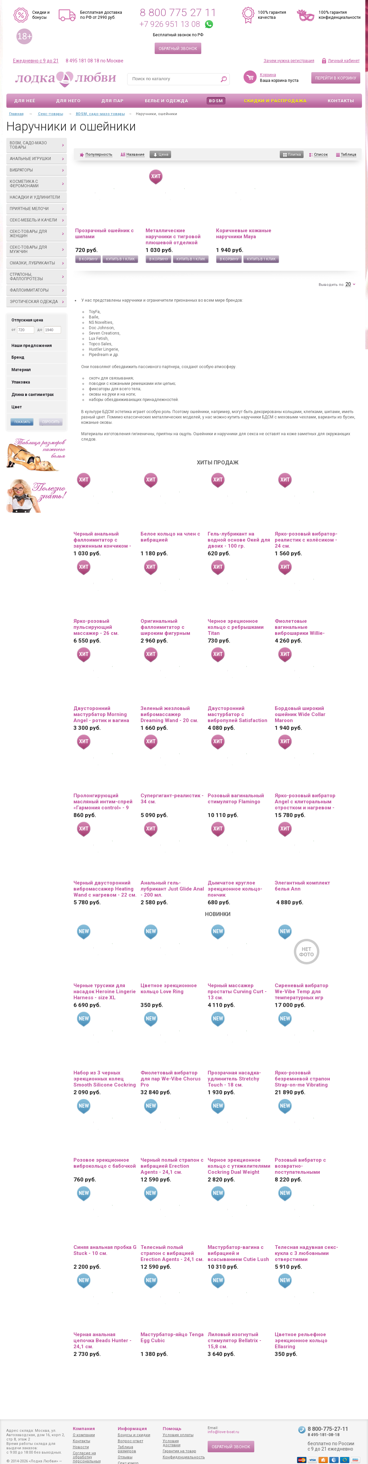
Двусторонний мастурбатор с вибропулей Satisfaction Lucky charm (237, 714)
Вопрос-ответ (130, 1441)
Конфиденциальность (184, 1457)
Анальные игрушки (37, 158)
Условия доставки (171, 1443)
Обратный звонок (178, 48)
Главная (16, 114)
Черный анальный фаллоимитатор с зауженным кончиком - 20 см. (102, 540)
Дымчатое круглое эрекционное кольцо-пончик (235, 889)
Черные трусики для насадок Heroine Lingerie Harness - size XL (104, 991)
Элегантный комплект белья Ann (302, 886)
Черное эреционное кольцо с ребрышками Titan (236, 627)
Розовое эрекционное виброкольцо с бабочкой (104, 1163)
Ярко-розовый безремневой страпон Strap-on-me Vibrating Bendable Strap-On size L (305, 1079)
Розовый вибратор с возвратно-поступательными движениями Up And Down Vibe (300, 1166)
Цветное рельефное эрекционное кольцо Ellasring (301, 1340)
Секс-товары (50, 114)
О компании (84, 1435)
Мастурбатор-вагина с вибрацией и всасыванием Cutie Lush (238, 1253)
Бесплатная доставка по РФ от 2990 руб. (101, 15)
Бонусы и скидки (134, 1435)
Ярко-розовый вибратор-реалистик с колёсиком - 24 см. (306, 540)
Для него (68, 100)
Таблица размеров (127, 1449)
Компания (84, 1428)
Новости (81, 1447)
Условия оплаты (178, 1435)
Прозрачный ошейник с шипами (104, 234)
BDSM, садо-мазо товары (37, 145)
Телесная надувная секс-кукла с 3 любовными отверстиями (306, 1253)
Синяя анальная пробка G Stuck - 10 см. (105, 1250)
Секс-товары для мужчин (37, 249)
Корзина (268, 74)
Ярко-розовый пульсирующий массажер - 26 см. (96, 627)
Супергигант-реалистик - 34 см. (172, 799)
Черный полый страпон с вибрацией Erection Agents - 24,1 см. (172, 1166)
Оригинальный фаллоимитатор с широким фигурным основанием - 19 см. (166, 627)
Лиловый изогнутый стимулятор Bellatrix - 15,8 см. (234, 1340)
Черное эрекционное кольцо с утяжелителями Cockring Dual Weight (239, 1166)
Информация (132, 1428)
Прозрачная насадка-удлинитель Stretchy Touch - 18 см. (234, 1079)
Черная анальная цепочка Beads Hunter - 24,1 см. (102, 1340)
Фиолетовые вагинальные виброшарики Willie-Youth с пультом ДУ (300, 627)
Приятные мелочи (37, 208)
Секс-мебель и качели (37, 220)
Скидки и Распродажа (275, 100)
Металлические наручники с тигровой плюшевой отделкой (173, 237)
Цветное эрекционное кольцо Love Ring (169, 988)
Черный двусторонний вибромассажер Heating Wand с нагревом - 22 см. (105, 889)
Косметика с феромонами (37, 183)
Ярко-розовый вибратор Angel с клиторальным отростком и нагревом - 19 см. (305, 802)
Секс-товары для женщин (37, 233)
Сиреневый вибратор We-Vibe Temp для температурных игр (301, 991)
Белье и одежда (166, 100)
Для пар (112, 100)
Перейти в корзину (335, 78)
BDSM (216, 100)
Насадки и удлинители (35, 197)
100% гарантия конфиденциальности (340, 15)
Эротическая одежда (37, 301)
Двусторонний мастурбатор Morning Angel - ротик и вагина (101, 714)
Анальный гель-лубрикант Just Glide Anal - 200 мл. (172, 889)
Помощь (172, 1428)
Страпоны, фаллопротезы (37, 276)
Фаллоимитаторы (37, 290)
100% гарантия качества (272, 15)
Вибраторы (37, 170)
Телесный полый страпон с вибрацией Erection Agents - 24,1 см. (172, 1253)
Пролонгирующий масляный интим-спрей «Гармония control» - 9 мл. (103, 802)
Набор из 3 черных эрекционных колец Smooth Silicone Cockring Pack (104, 1079)
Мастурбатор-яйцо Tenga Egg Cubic (172, 1337)
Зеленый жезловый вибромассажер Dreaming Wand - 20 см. (169, 714)
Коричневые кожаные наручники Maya (243, 234)
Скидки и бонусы (41, 15)
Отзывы (125, 1457)
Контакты (341, 100)
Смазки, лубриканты (37, 263)
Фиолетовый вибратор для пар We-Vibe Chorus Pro (171, 1079)
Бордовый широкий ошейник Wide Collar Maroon (300, 714)
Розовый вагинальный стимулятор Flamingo (236, 799)
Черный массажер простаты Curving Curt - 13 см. (237, 991)
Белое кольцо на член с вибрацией (170, 537)
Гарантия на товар (179, 1451)
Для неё (24, 100)
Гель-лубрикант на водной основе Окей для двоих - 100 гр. (239, 540)
